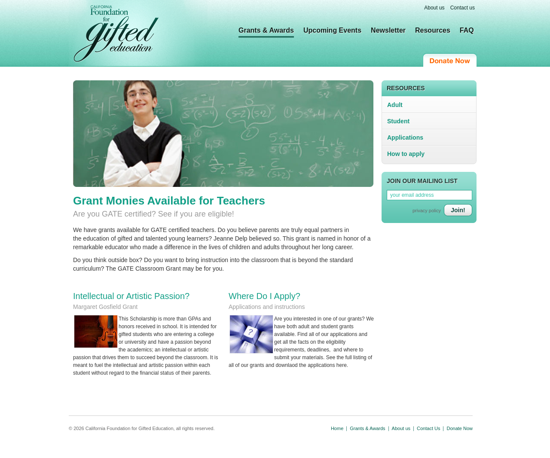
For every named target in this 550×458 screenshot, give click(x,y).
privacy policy (426, 210)
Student (398, 121)
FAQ (467, 30)
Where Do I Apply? (264, 296)
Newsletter (388, 30)
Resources (432, 30)
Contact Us (428, 428)
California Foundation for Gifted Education (116, 34)
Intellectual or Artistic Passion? (131, 296)
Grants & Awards (266, 30)
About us (434, 8)
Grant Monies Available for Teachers (169, 200)
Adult (395, 104)
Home (337, 428)
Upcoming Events (332, 30)
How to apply (406, 153)
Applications (405, 137)
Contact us (462, 8)
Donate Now (450, 60)
